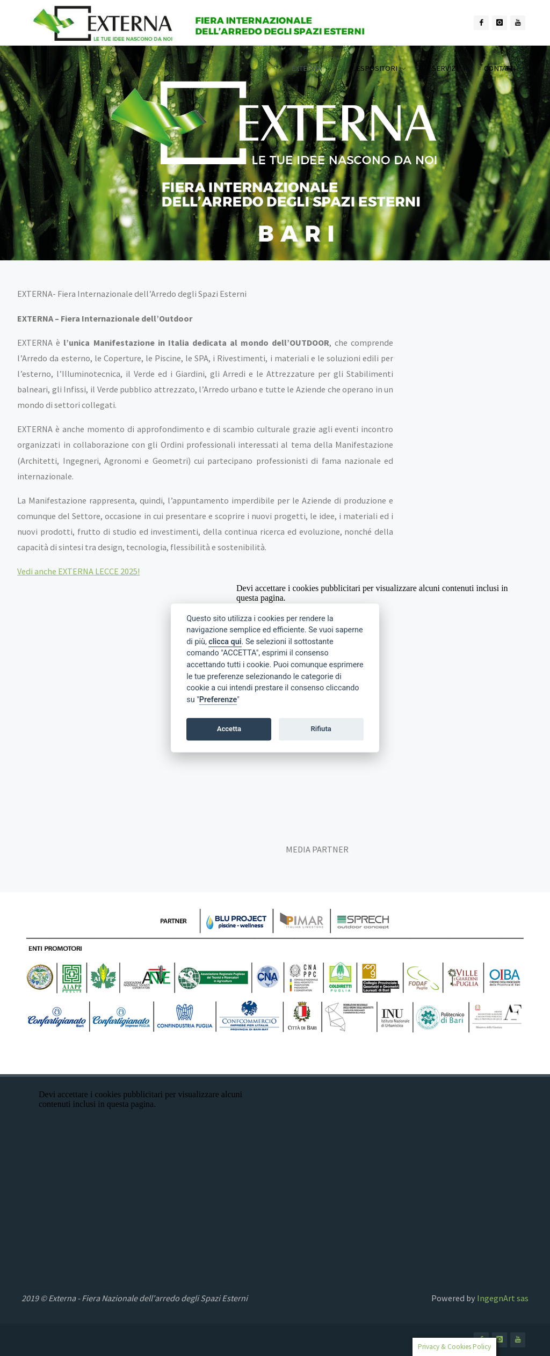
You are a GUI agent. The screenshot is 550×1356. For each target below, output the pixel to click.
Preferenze (218, 699)
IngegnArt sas (503, 1298)
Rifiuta (321, 729)
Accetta (229, 729)
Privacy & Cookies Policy (454, 1346)
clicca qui (224, 641)
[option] (275, 153)
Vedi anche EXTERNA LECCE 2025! (78, 571)
